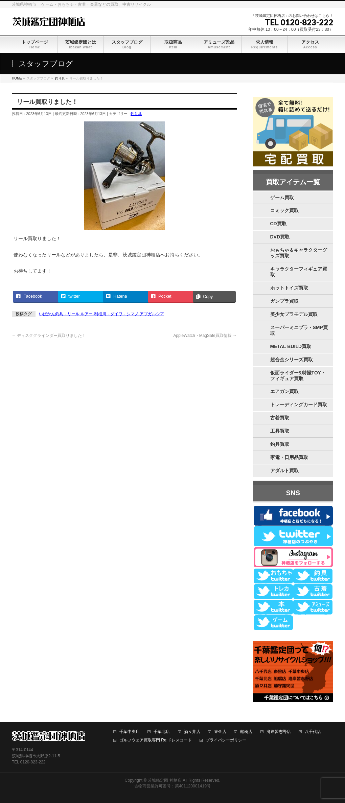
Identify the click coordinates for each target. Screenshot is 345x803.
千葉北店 (162, 732)
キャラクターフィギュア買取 (298, 271)
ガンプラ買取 (284, 301)
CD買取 (278, 223)
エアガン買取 (284, 391)
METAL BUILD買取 (291, 346)
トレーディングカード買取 (298, 404)
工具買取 (279, 431)
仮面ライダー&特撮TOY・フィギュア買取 (298, 375)
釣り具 (136, 114)
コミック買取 (284, 210)
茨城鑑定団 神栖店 (164, 780)
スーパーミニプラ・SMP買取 (299, 330)
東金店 (220, 732)
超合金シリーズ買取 (291, 359)
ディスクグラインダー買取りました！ (49, 335)
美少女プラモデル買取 (294, 314)
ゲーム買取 (282, 197)
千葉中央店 (129, 732)
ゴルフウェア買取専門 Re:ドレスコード (155, 740)
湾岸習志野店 (279, 732)
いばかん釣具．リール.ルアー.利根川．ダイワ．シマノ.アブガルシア (101, 314)
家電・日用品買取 (289, 457)
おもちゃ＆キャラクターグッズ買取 (298, 252)
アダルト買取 (284, 470)
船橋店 (246, 732)
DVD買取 (280, 236)
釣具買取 (279, 444)
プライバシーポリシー (226, 740)
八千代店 (313, 732)
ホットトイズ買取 (289, 288)
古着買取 (279, 417)
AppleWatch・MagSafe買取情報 (205, 335)
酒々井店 (192, 732)
